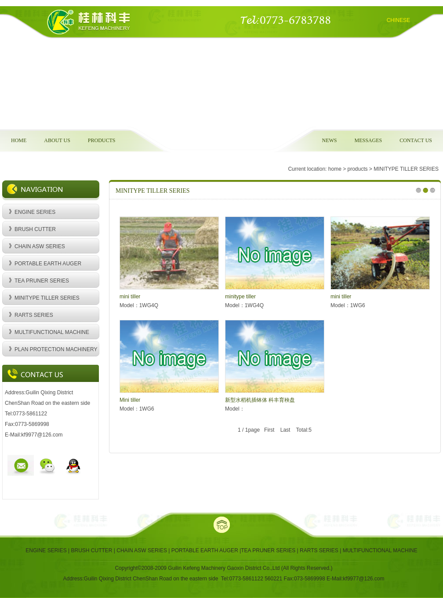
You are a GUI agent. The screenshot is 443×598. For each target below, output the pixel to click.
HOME (18, 140)
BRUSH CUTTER (35, 229)
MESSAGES (368, 140)
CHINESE (398, 20)
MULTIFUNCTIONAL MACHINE (52, 332)
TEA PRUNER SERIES (42, 281)
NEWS (329, 140)
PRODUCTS (102, 140)
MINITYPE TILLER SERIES (47, 298)
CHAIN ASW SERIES (40, 246)
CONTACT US (415, 140)
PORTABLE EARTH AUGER (48, 263)
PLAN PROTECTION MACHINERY (56, 349)
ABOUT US (57, 140)
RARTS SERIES (34, 315)
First (269, 430)
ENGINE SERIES (35, 212)
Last (285, 430)
